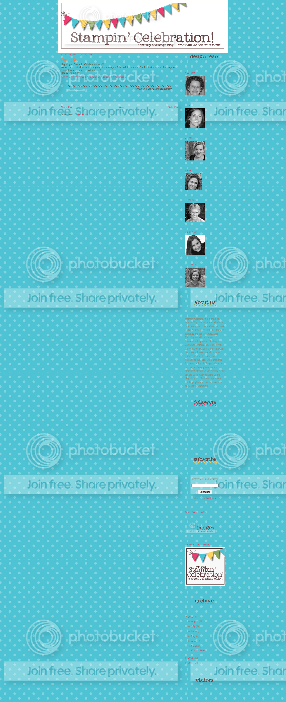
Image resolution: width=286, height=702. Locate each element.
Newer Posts (67, 107)
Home (121, 107)
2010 (190, 663)
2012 (190, 616)
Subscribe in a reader (195, 512)
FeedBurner (212, 498)
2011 (190, 657)
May (193, 636)
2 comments (118, 77)
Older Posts (173, 107)
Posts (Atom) (81, 114)
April (193, 641)
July (193, 626)
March (194, 646)
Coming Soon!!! (72, 60)
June (193, 631)
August (194, 621)
